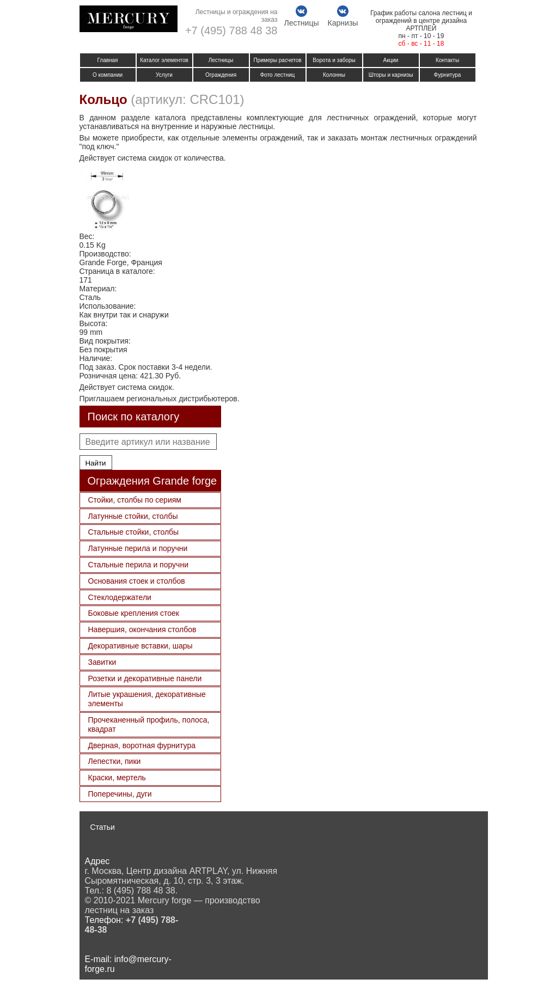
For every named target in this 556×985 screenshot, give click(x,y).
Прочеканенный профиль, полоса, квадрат (149, 724)
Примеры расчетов (277, 60)
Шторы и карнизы (391, 75)
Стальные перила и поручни (138, 564)
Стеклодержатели (119, 597)
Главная (107, 60)
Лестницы (221, 60)
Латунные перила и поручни (138, 548)
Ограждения (220, 75)
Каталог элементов (164, 60)
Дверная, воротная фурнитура (141, 745)
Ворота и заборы (334, 60)
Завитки (102, 662)
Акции (391, 60)
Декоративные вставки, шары (140, 645)
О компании (108, 75)
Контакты (447, 60)
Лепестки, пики (114, 761)
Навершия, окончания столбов (142, 629)
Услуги (164, 75)
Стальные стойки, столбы (133, 532)
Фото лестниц (277, 75)
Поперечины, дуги (120, 794)
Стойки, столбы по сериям (134, 499)
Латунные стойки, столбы (133, 516)
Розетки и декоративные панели (145, 678)
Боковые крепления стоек (133, 613)
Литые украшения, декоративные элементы (147, 699)
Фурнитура (447, 75)
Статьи (102, 827)
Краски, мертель (117, 777)
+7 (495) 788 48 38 (231, 30)
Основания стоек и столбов (136, 581)
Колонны (334, 75)
